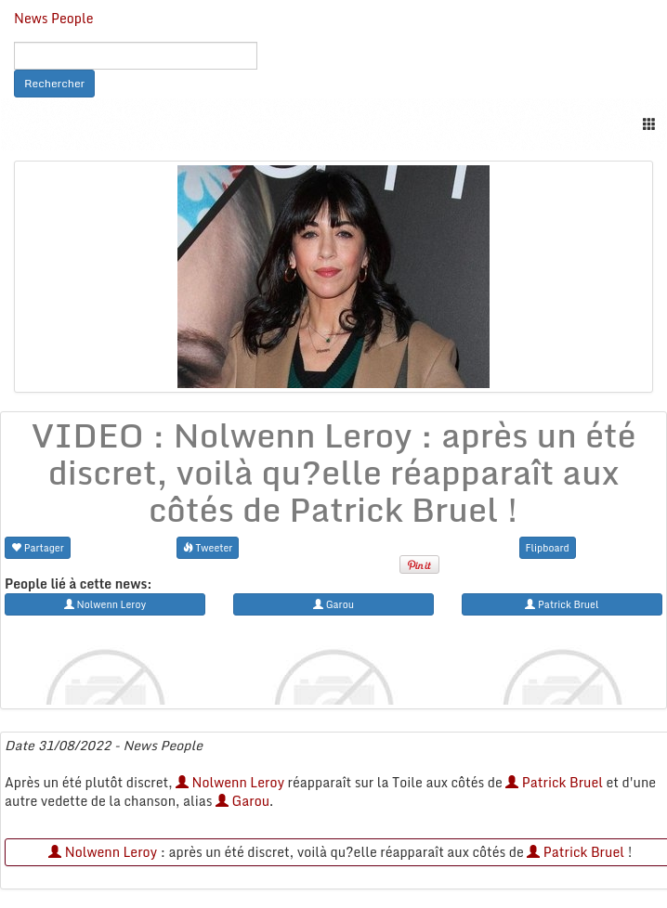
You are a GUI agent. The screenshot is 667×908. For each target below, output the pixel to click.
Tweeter (208, 547)
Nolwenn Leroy (230, 782)
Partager (37, 547)
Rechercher (54, 83)
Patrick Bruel (554, 782)
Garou (242, 800)
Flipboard (547, 547)
